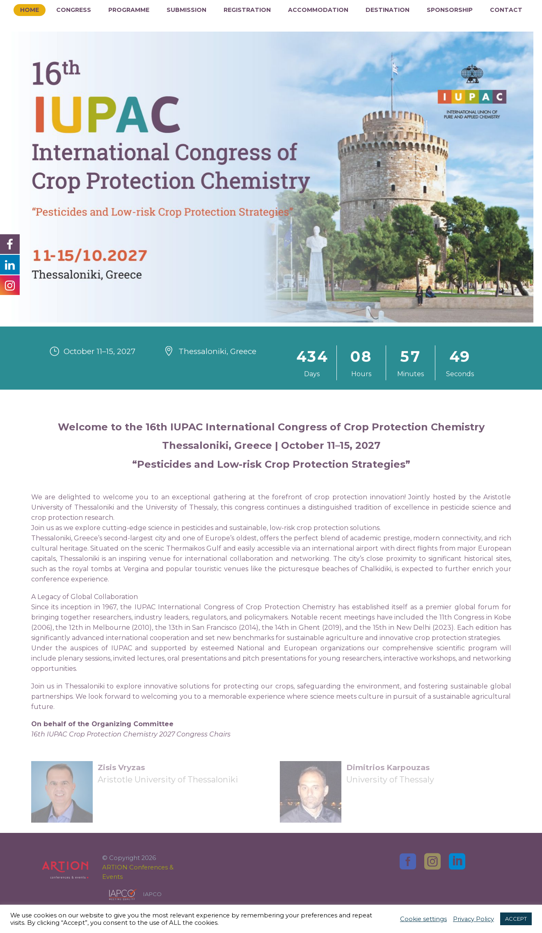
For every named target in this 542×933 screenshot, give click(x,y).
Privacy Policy (473, 919)
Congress (73, 10)
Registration (247, 10)
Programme (128, 10)
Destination (387, 10)
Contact (506, 10)
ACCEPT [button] (516, 918)
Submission (186, 10)
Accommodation (318, 10)
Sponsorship (450, 10)
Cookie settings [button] (423, 919)
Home (29, 10)
